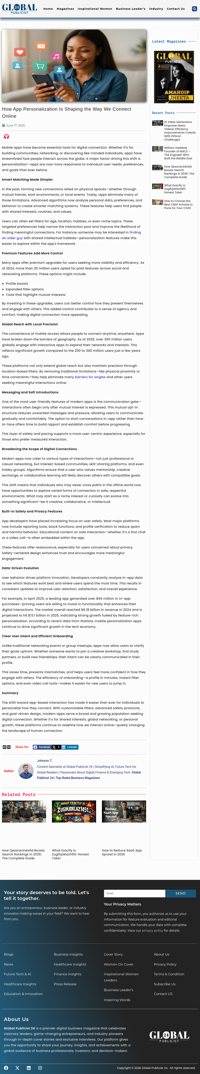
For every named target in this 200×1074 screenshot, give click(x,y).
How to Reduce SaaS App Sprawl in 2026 (122, 852)
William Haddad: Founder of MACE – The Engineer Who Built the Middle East (178, 153)
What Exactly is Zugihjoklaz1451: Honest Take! (70, 854)
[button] (194, 8)
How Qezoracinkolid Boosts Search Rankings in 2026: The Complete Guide (23, 854)
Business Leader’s (131, 9)
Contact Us (176, 9)
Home (48, 9)
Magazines (65, 9)
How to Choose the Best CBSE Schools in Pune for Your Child (178, 204)
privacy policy (152, 930)
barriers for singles (90, 377)
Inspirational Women (95, 9)
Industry (156, 9)
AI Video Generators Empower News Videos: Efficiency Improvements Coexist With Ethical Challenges (180, 131)
